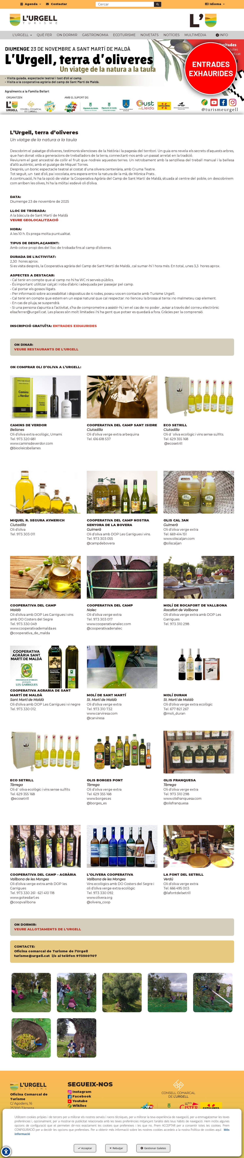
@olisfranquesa (175, 803)
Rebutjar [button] (116, 1148)
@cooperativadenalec (104, 628)
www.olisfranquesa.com (182, 798)
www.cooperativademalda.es (33, 628)
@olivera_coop (98, 902)
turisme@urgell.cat (32, 956)
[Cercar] (157, 4)
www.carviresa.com (102, 713)
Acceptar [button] (85, 1148)
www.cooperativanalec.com (109, 624)
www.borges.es (99, 798)
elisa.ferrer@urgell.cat (28, 312)
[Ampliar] (31, 992)
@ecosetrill (172, 443)
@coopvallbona (23, 902)
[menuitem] (30, 4)
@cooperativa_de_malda (30, 633)
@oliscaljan (172, 543)
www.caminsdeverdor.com (31, 443)
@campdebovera (101, 543)
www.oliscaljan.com (179, 539)
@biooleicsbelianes (25, 448)
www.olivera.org (99, 898)
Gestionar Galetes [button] (153, 1148)
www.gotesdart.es (24, 898)
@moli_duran (174, 713)
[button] (30, 4)
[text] (124, 4)
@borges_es (97, 803)
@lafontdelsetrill (177, 893)
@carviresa (95, 718)
